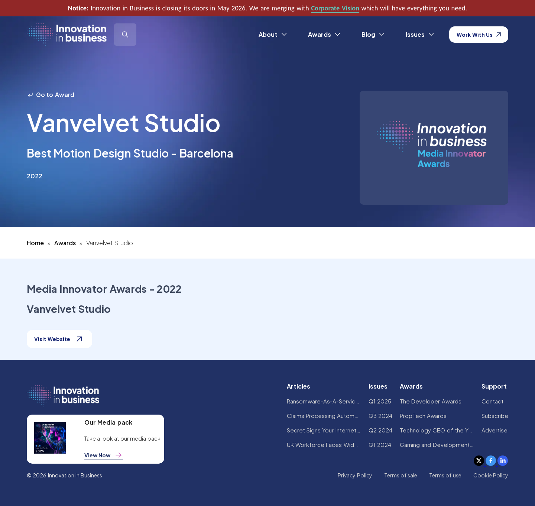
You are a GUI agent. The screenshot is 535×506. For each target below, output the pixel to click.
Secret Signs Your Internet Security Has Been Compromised (324, 430)
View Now (103, 455)
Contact (492, 401)
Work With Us (479, 34)
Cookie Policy (490, 475)
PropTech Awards (423, 415)
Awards (65, 243)
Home (35, 243)
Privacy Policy (355, 475)
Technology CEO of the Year (437, 430)
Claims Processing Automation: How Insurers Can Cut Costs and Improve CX (324, 415)
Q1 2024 (380, 444)
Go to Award (50, 94)
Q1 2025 (380, 401)
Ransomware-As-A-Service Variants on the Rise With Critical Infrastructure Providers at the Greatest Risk (324, 401)
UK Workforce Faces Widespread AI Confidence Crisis (324, 444)
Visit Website (59, 339)
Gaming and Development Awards (437, 444)
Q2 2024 (380, 430)
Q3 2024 (380, 415)
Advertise (495, 430)
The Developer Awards (430, 401)
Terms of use (445, 475)
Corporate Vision (335, 8)
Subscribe (495, 415)
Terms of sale (401, 475)
